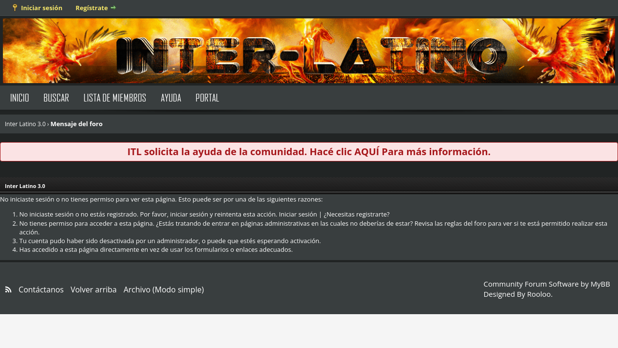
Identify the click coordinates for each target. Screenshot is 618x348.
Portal (207, 97)
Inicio (19, 97)
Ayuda (171, 97)
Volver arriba (93, 289)
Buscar (56, 97)
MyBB (600, 284)
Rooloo (539, 294)
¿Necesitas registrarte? (357, 214)
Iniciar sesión (41, 8)
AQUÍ (366, 151)
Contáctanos (41, 289)
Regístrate (92, 8)
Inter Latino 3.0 (25, 124)
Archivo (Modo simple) (164, 289)
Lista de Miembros (115, 97)
